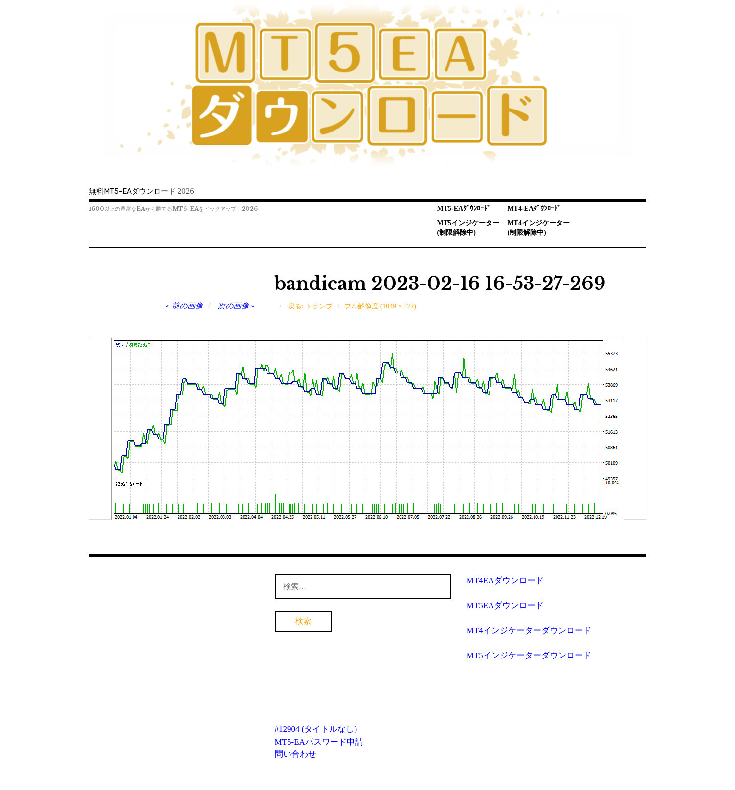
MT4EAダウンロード (505, 580)
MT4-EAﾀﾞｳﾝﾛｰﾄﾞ (534, 208)
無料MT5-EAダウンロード (132, 191)
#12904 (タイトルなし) (316, 729)
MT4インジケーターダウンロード (529, 630)
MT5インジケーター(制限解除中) (468, 227)
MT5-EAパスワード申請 (319, 741)
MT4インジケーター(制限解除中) (538, 227)
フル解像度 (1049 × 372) (380, 306)
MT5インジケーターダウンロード (529, 655)
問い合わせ (295, 754)
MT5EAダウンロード (505, 605)
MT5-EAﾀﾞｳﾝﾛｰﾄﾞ (464, 208)
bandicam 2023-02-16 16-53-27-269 (439, 284)
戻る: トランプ (310, 306)
